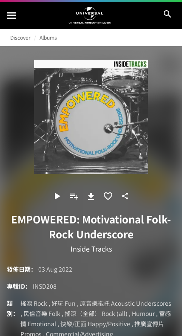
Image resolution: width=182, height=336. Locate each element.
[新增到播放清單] (74, 196)
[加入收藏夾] (108, 196)
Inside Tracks (91, 248)
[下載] (91, 196)
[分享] (125, 196)
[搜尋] (12, 15)
